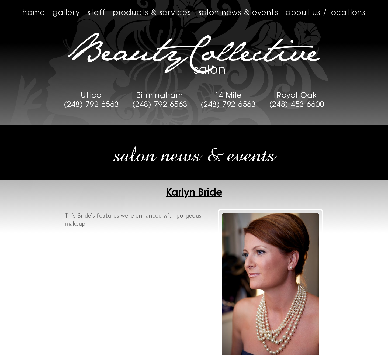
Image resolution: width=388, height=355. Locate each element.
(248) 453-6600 (296, 104)
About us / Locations (326, 11)
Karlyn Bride (194, 191)
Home (33, 11)
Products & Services (152, 11)
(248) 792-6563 (91, 104)
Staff (96, 11)
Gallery (66, 11)
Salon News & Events (238, 11)
